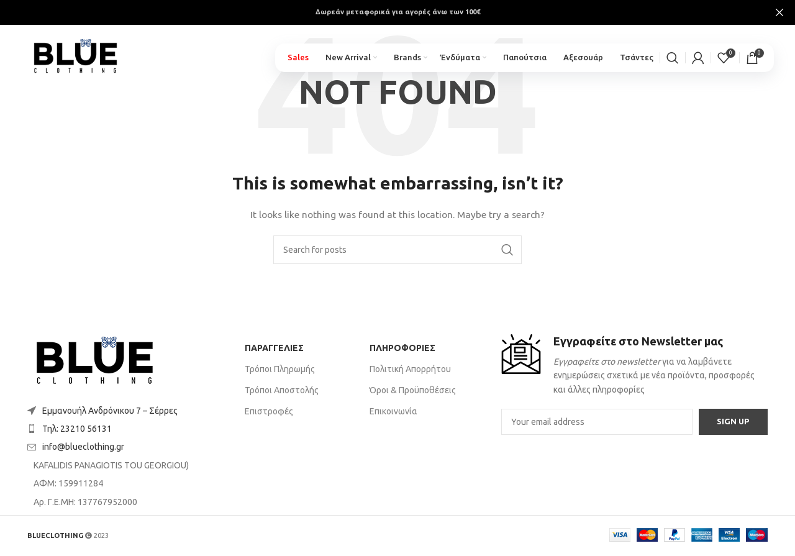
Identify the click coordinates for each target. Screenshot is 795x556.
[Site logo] (86, 57)
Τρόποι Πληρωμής (280, 369)
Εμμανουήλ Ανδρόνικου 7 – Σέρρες (110, 411)
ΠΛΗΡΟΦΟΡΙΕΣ (402, 348)
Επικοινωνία (393, 411)
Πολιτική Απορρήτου (410, 369)
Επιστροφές (269, 411)
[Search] (672, 62)
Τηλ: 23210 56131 (77, 429)
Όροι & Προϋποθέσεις (413, 390)
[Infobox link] (634, 365)
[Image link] (94, 362)
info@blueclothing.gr (83, 447)
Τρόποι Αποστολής (282, 390)
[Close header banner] (779, 12)
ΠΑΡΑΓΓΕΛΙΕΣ (274, 348)
